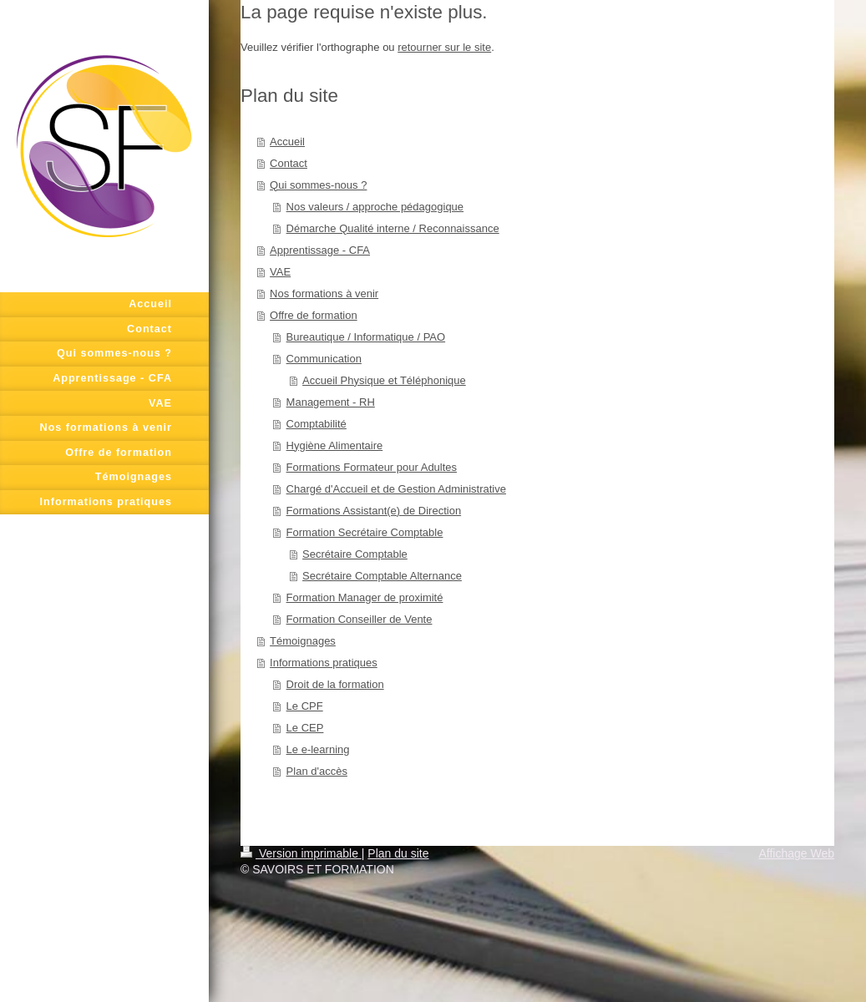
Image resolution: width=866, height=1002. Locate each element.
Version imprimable (301, 853)
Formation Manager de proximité (364, 597)
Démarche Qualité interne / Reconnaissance (392, 228)
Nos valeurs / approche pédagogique (374, 206)
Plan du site (397, 853)
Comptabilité (316, 424)
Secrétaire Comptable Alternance (382, 575)
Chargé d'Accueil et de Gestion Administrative (396, 489)
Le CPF (304, 706)
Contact (288, 163)
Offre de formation (313, 315)
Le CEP (305, 727)
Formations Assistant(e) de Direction (374, 510)
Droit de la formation (335, 684)
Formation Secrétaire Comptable (364, 532)
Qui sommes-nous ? (318, 185)
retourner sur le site (444, 47)
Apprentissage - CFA (320, 250)
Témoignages (303, 641)
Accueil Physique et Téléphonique (384, 380)
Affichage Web (796, 853)
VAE (280, 272)
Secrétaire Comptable (355, 554)
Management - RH (330, 402)
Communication (324, 358)
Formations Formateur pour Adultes (371, 467)
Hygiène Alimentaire (334, 445)
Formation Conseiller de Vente (359, 619)
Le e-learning (318, 749)
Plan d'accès (316, 771)
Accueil (287, 141)
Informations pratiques (323, 662)
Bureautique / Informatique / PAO (366, 337)
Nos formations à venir (324, 293)
